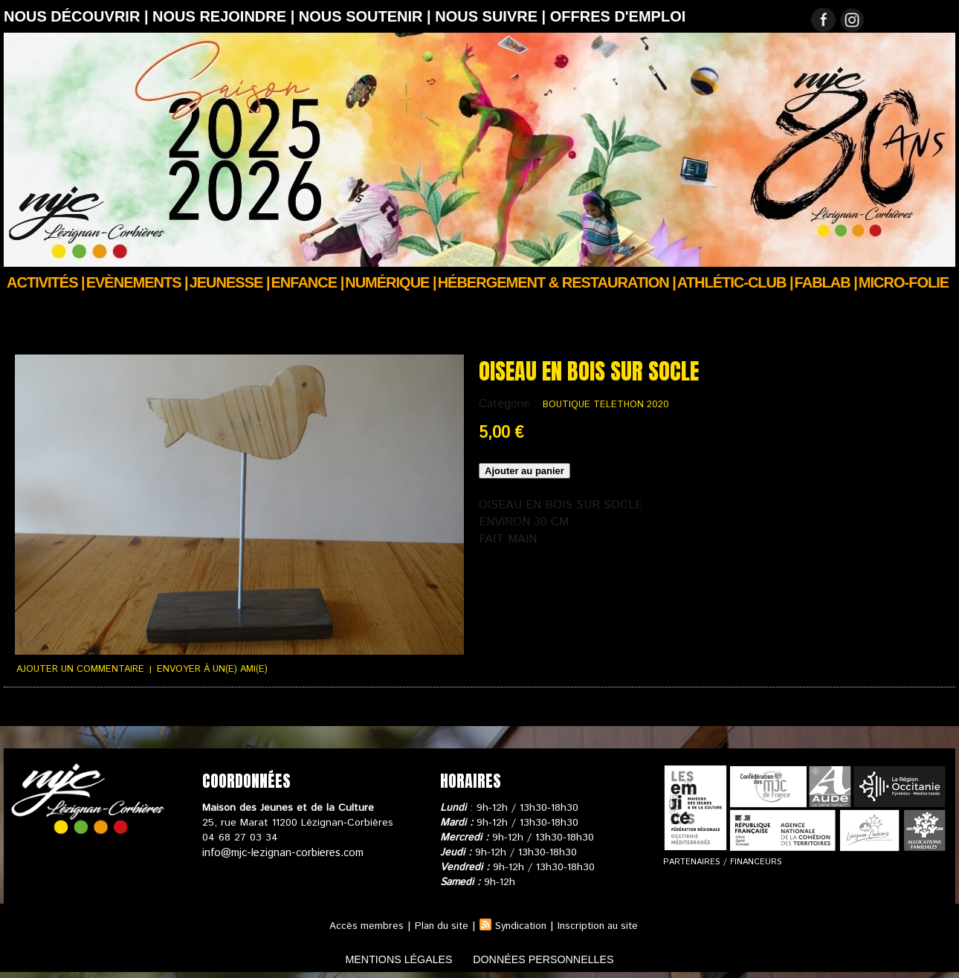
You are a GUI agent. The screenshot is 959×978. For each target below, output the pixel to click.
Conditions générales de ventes (174, 711)
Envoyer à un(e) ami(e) (202, 668)
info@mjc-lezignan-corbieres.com (280, 850)
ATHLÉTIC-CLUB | (735, 282)
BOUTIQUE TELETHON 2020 (601, 404)
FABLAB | (826, 282)
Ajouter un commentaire (76, 668)
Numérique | (390, 282)
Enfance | (307, 282)
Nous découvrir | (78, 16)
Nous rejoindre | (225, 16)
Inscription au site (602, 924)
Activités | (46, 282)
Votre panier (290, 711)
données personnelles (556, 958)
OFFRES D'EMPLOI (618, 16)
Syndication (520, 924)
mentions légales (386, 958)
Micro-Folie (904, 282)
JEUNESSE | (230, 282)
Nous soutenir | (367, 16)
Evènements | (137, 282)
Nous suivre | (492, 16)
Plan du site (437, 924)
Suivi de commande (47, 711)
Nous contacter (368, 711)
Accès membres (359, 924)
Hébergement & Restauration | (557, 282)
